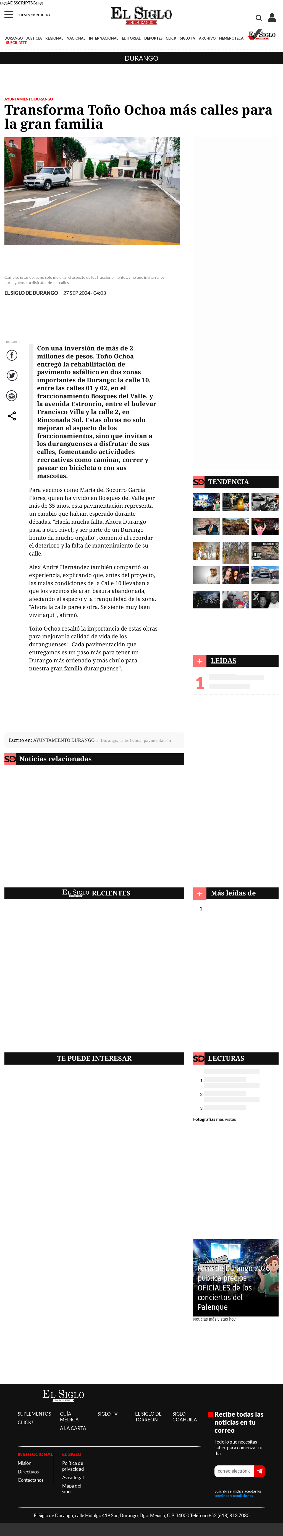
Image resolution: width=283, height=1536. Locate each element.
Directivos (28, 1472)
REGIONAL (54, 38)
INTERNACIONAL (103, 38)
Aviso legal (73, 1477)
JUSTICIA (34, 38)
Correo (12, 401)
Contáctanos (30, 1480)
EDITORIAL (131, 38)
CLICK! (25, 1422)
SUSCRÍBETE (16, 42)
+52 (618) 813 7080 (229, 1515)
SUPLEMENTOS (34, 1414)
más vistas (226, 1119)
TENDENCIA (228, 481)
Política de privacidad (73, 1466)
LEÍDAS (223, 660)
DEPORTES (153, 38)
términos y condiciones (233, 1495)
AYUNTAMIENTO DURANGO (28, 99)
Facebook (12, 360)
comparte (12, 421)
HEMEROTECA (231, 38)
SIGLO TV (187, 38)
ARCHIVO (207, 38)
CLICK (171, 38)
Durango (141, 58)
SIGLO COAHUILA (184, 1417)
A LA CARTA (73, 1428)
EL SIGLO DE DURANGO (31, 293)
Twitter (13, 381)
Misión (24, 1463)
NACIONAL (76, 38)
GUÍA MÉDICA (69, 1417)
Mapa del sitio (71, 1488)
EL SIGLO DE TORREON (148, 1417)
